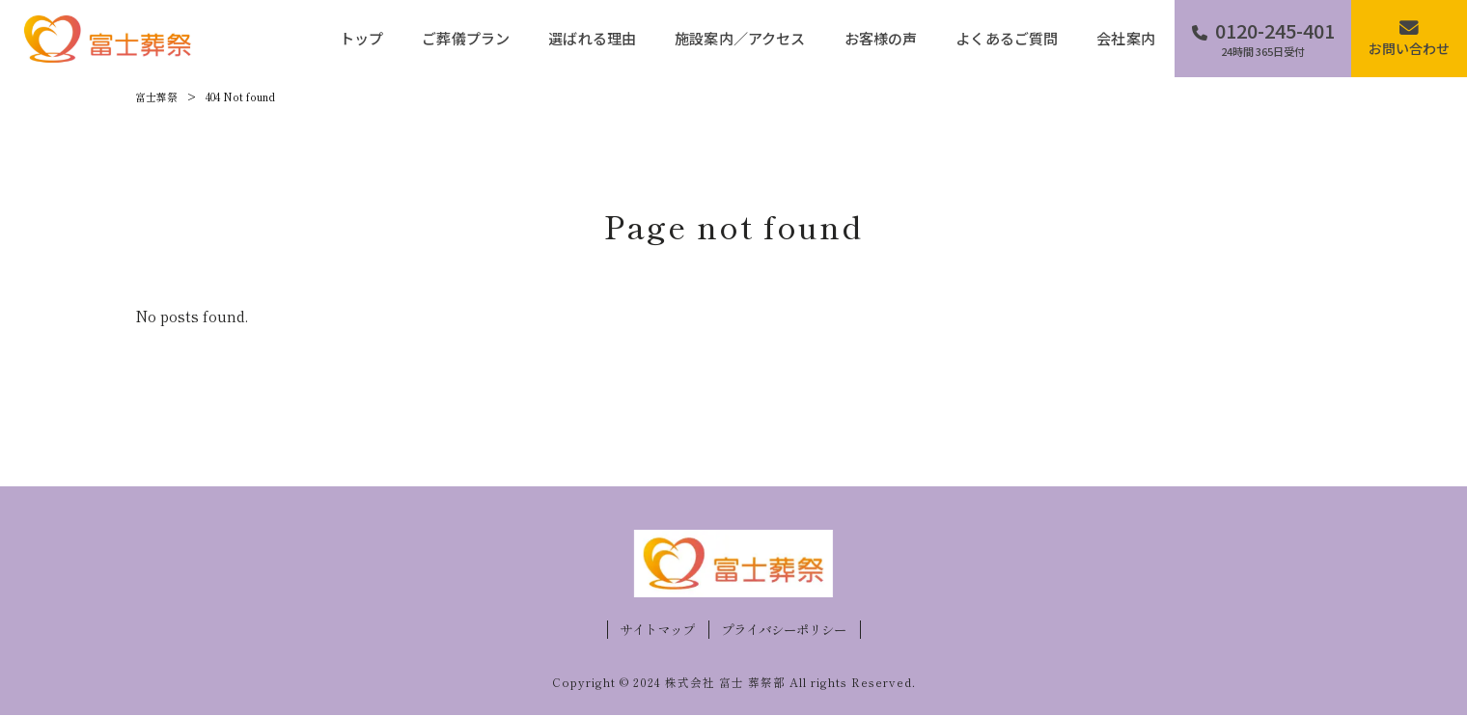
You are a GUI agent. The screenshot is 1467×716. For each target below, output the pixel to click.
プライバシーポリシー (783, 629)
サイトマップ (657, 629)
